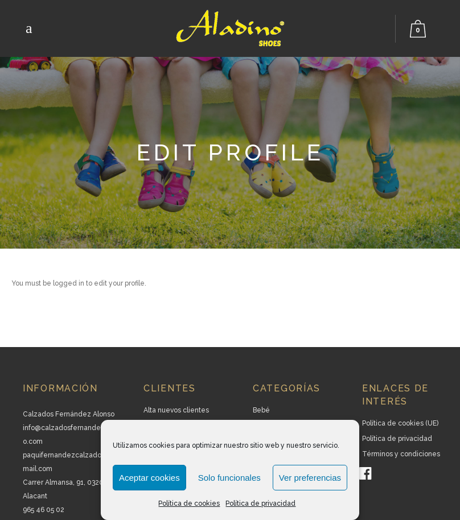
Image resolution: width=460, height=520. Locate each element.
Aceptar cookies (149, 477)
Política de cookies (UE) (400, 423)
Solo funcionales (229, 477)
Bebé (261, 410)
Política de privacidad (260, 503)
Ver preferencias (310, 477)
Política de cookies (189, 503)
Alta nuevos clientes (176, 410)
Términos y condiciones (401, 454)
